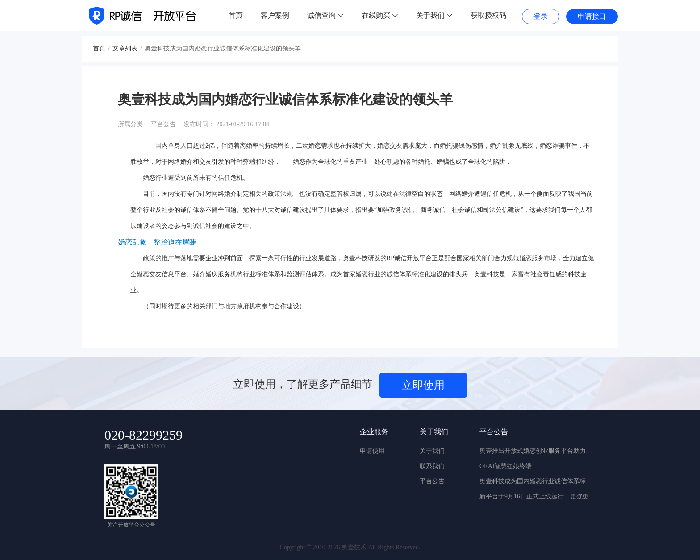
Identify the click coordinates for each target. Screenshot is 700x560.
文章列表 (125, 48)
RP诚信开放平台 (409, 258)
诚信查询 (325, 15)
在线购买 (380, 15)
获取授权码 (488, 15)
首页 (236, 15)
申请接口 (592, 16)
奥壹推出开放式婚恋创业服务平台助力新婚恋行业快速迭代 (560, 451)
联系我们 (432, 466)
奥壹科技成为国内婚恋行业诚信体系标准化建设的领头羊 (557, 481)
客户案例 (275, 15)
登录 (540, 16)
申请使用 (372, 451)
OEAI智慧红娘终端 (505, 466)
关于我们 (434, 15)
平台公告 (432, 481)
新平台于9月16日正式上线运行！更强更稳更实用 (546, 496)
